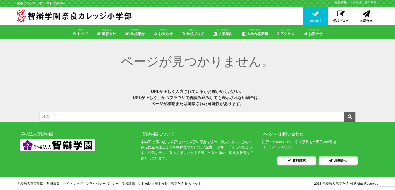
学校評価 (128, 183)
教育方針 (106, 32)
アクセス (285, 32)
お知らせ (163, 32)
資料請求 (297, 160)
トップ (80, 32)
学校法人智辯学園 (364, 2)
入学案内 (223, 32)
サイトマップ (73, 183)
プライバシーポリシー (102, 183)
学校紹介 (135, 32)
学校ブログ (193, 32)
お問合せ (313, 32)
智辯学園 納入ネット (186, 183)
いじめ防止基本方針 (153, 183)
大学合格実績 (255, 32)
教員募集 (341, 2)
